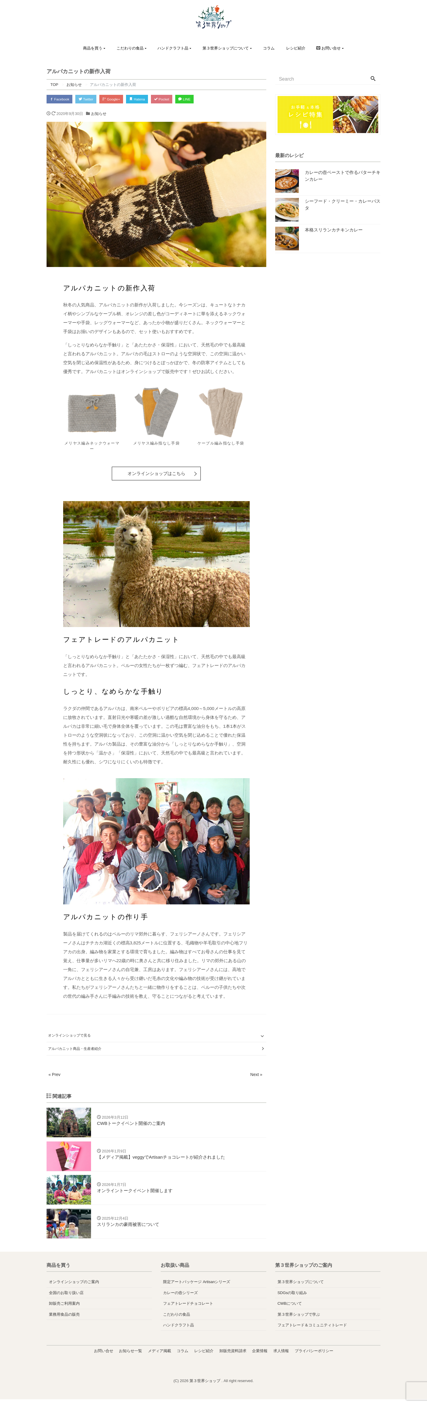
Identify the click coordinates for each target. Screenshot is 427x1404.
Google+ (120, 99)
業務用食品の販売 (64, 1319)
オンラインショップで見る (69, 1036)
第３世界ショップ (205, 1386)
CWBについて (290, 1308)
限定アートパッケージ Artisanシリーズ (196, 1287)
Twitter (91, 99)
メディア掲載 (159, 1355)
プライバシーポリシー (314, 1355)
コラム (269, 48)
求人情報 (281, 1355)
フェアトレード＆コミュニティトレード (312, 1330)
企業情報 (259, 1355)
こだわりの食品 (130, 48)
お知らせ (98, 115)
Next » (256, 1075)
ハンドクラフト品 (172, 48)
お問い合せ (103, 1355)
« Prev (54, 1075)
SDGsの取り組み (292, 1297)
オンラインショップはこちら (156, 474)
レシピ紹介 (295, 48)
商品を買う (92, 48)
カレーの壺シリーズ (180, 1297)
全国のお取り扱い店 (66, 1297)
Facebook (61, 99)
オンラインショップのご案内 (74, 1287)
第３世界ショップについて (226, 48)
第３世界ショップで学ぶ (299, 1319)
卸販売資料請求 (232, 1355)
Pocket (177, 99)
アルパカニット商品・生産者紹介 (74, 1049)
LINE (204, 99)
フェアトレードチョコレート (188, 1308)
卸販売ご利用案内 (64, 1308)
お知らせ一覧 (130, 1355)
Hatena (150, 99)
